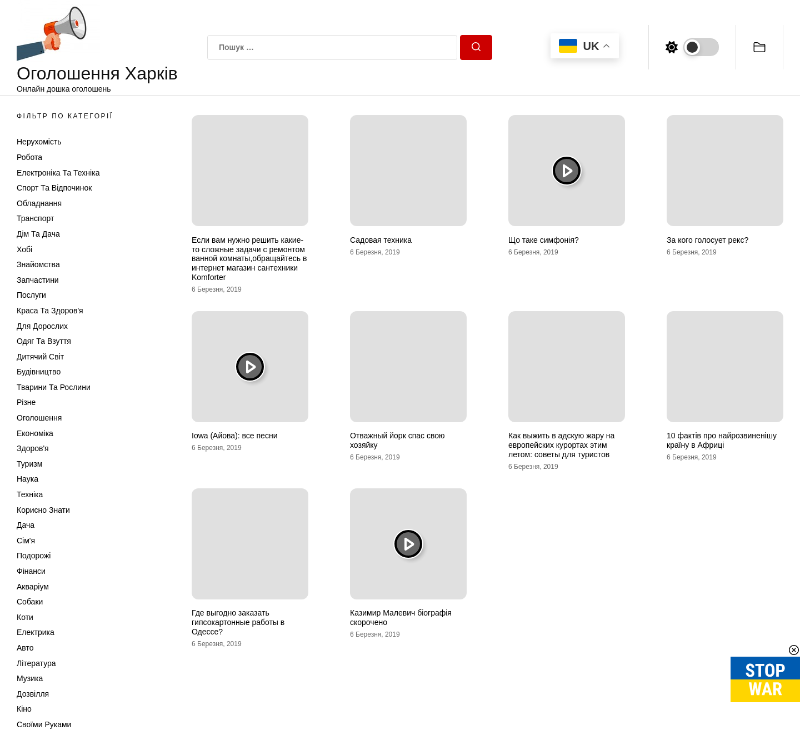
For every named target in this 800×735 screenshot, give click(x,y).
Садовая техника (381, 240)
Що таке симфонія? (543, 240)
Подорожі (34, 555)
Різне (26, 402)
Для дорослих (42, 326)
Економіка (35, 433)
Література (36, 663)
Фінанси (31, 571)
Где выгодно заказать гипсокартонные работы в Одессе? (238, 622)
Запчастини (38, 280)
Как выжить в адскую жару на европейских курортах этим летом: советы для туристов (561, 445)
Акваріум (33, 586)
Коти (25, 617)
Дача (25, 525)
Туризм (29, 463)
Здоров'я (33, 448)
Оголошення (39, 417)
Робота (29, 157)
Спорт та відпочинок (54, 187)
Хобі (24, 249)
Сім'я (26, 540)
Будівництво (39, 371)
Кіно (24, 708)
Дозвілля (33, 693)
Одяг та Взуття (44, 341)
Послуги (31, 295)
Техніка (30, 494)
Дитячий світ (40, 356)
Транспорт (35, 218)
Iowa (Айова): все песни (234, 435)
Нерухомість (39, 141)
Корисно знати (43, 510)
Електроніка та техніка (58, 172)
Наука (27, 478)
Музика (30, 678)
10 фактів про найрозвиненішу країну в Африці (722, 440)
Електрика (35, 632)
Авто (25, 647)
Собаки (30, 601)
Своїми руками (44, 724)
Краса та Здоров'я (50, 310)
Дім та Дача (38, 233)
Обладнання (39, 203)
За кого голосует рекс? (707, 240)
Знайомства (38, 264)
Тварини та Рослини (54, 387)
